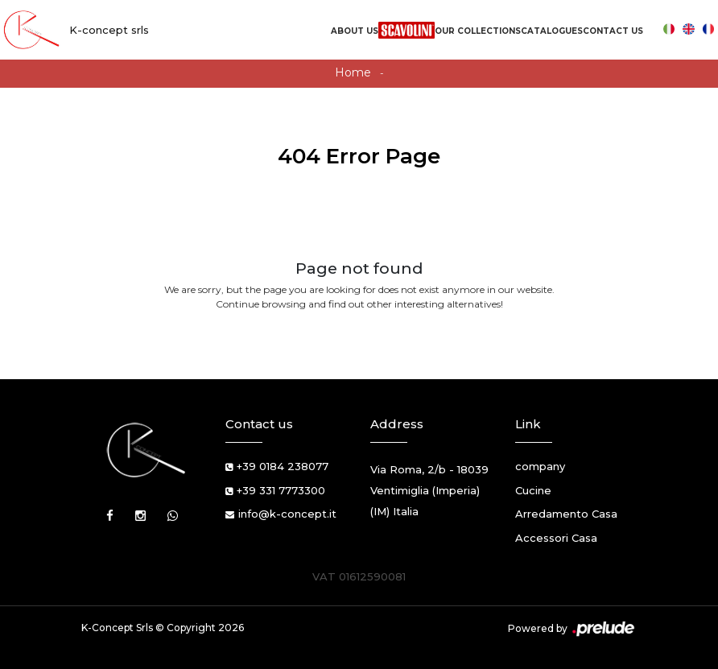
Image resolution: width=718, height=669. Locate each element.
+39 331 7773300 (281, 490)
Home (353, 72)
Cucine (533, 490)
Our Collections (478, 31)
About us (354, 31)
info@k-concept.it (287, 513)
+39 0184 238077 (282, 466)
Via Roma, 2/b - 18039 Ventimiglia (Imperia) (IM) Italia (429, 490)
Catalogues (552, 31)
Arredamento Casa (566, 513)
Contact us (613, 31)
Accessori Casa (556, 537)
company (540, 466)
